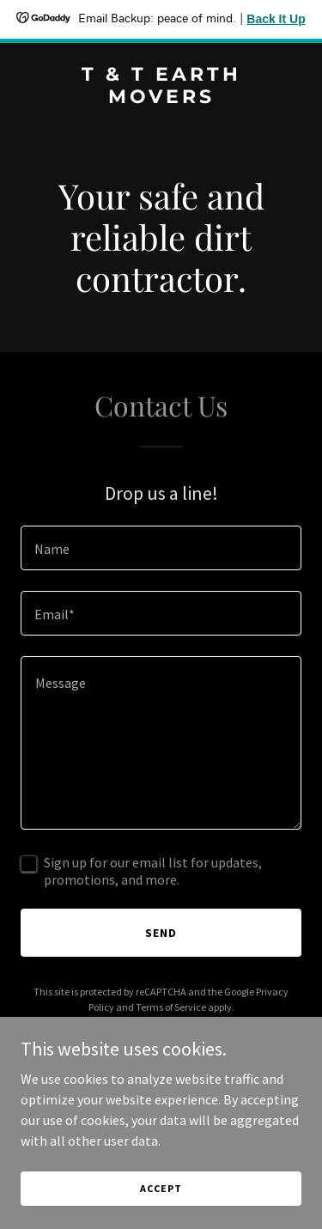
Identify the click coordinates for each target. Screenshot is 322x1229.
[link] (161, 97)
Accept (160, 1188)
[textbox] (161, 548)
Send (161, 932)
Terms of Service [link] (171, 1007)
